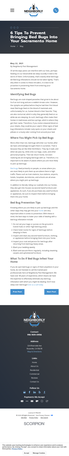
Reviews (34, 408)
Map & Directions (34, 382)
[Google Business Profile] (24, 423)
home (41, 241)
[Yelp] (39, 423)
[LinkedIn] (34, 423)
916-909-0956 (34, 365)
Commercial (34, 404)
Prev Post (17, 322)
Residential (34, 400)
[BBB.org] (44, 423)
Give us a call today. (35, 315)
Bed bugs (14, 199)
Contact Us (34, 412)
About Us (34, 397)
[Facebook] (29, 423)
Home (34, 393)
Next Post (51, 322)
